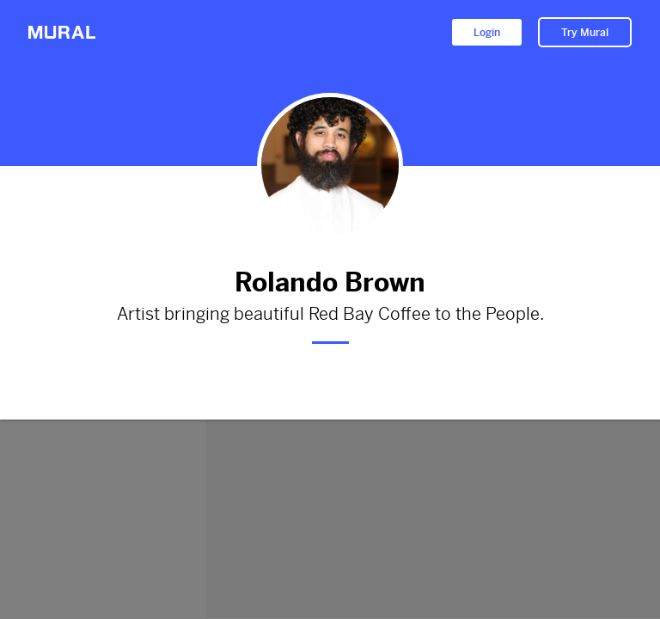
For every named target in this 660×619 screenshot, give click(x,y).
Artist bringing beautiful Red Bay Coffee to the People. (330, 314)
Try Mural (584, 33)
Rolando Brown (330, 282)
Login (487, 33)
